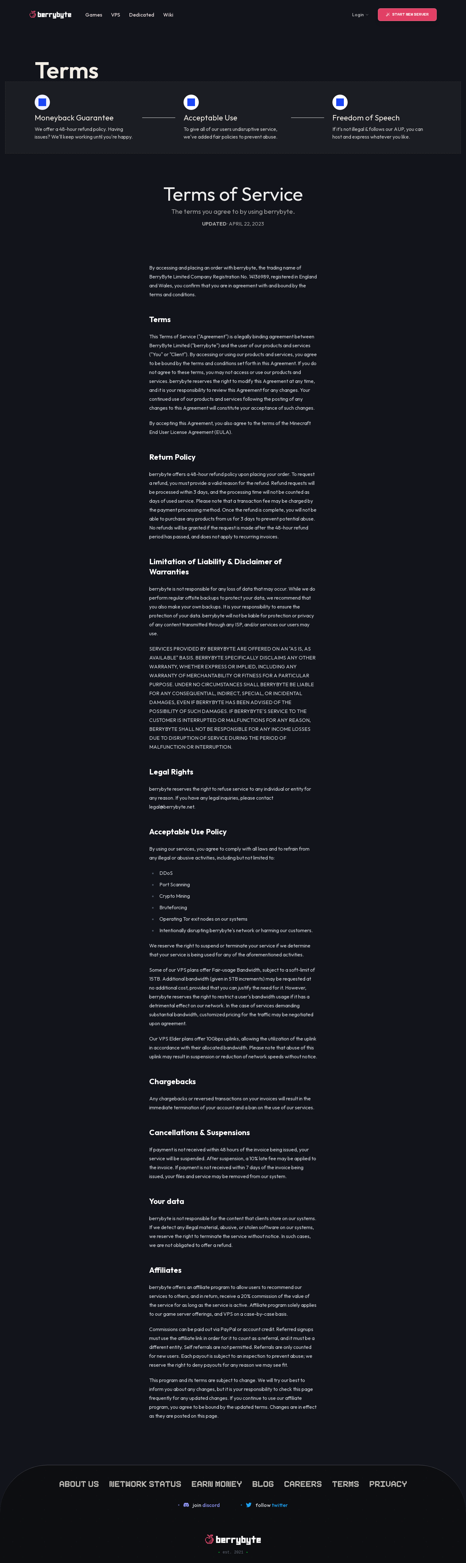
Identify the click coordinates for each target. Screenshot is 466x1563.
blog (263, 1482)
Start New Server (407, 15)
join (206, 1505)
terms (345, 1482)
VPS (115, 14)
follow (271, 1505)
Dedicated (141, 14)
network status (145, 1482)
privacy (388, 1482)
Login (360, 15)
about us (79, 1482)
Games (93, 14)
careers (303, 1482)
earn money (216, 1482)
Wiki (168, 14)
